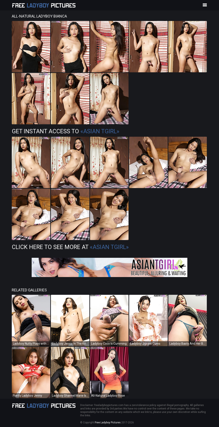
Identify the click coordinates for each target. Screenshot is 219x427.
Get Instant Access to (65, 131)
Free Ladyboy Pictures (108, 422)
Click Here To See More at (70, 247)
